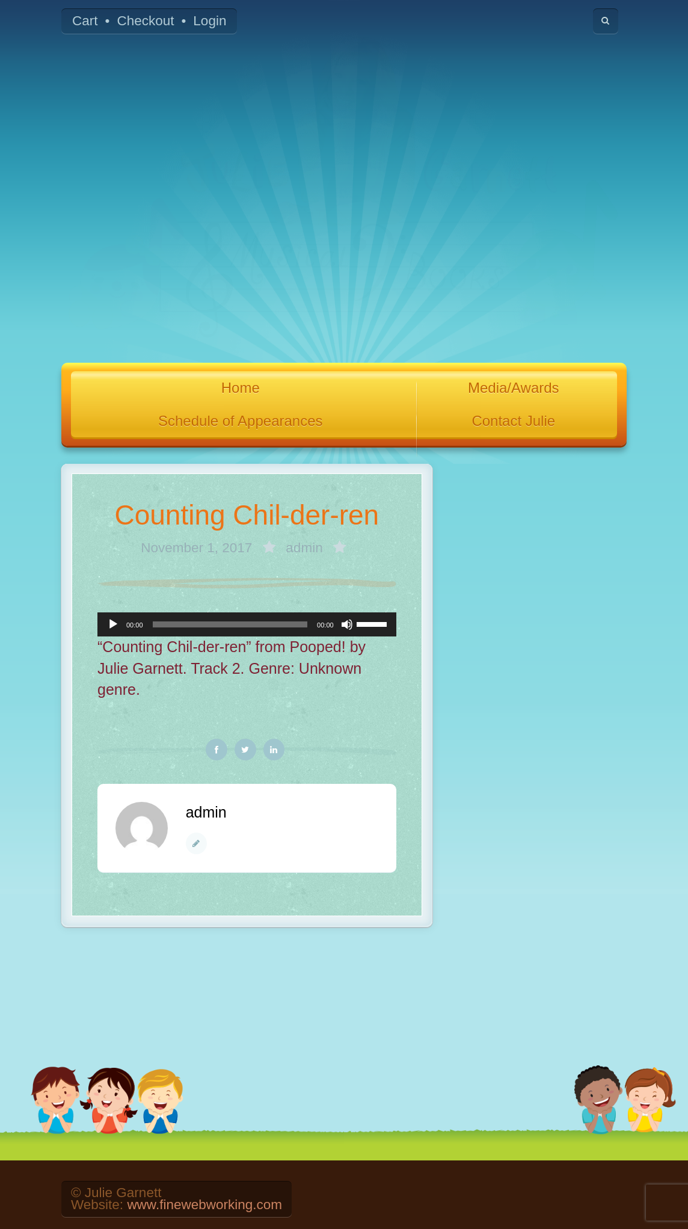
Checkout (145, 20)
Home (240, 387)
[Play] (113, 624)
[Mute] (347, 624)
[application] (246, 624)
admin (304, 547)
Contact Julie (513, 420)
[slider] (230, 624)
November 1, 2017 (198, 547)
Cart (85, 20)
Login (209, 20)
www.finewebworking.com (204, 1204)
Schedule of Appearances (240, 420)
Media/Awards (513, 387)
